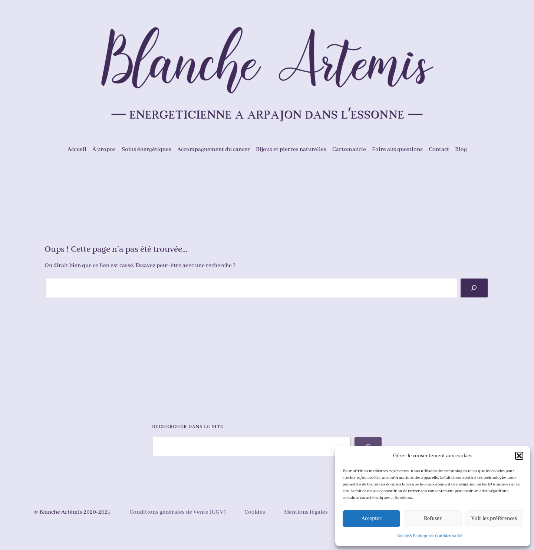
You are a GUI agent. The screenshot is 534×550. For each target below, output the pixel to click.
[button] (519, 456)
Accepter (372, 518)
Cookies (254, 512)
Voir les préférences (494, 518)
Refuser (433, 518)
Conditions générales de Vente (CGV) (177, 512)
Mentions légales (306, 512)
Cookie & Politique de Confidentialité (429, 536)
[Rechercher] (474, 288)
